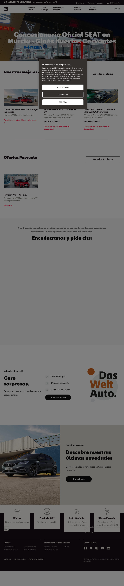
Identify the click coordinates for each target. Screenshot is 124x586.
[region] (63, 84)
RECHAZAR (63, 102)
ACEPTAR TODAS (63, 87)
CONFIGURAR (63, 94)
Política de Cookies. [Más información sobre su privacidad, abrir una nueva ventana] (64, 80)
